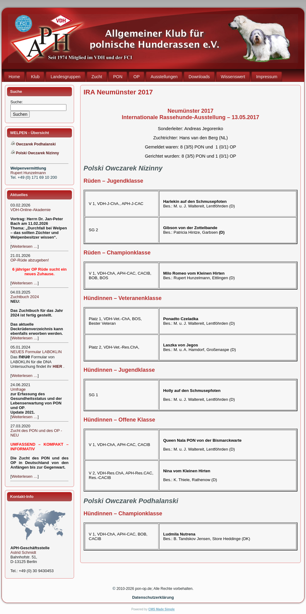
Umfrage (18, 389)
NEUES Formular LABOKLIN (36, 351)
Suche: (17, 102)
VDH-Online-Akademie (30, 209)
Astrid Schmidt (23, 552)
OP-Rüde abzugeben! (29, 260)
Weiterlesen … (25, 246)
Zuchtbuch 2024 (24, 296)
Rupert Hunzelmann (28, 172)
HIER (57, 366)
